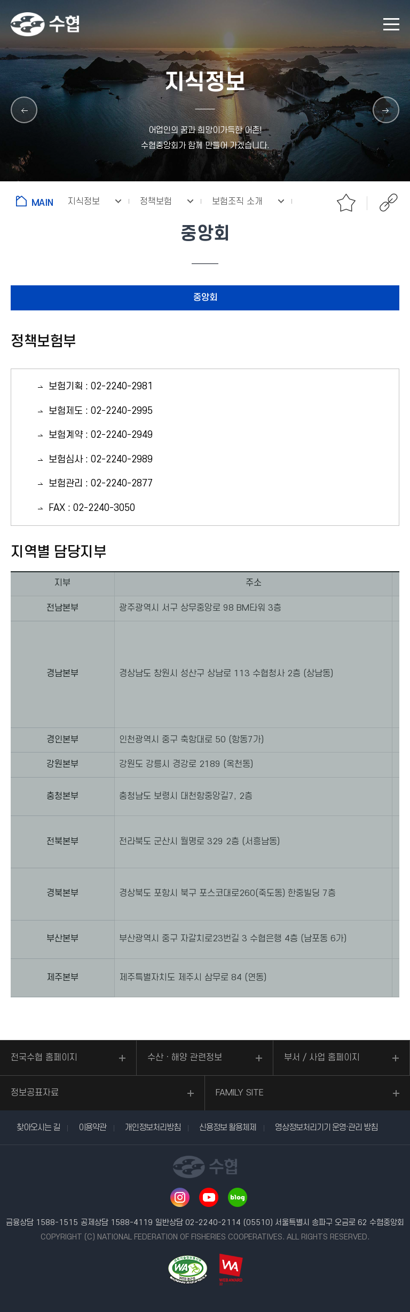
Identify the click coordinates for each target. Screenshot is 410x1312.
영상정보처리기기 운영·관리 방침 (326, 1127)
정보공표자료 (35, 1093)
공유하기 (388, 203)
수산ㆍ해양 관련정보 (184, 1057)
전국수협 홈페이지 (44, 1057)
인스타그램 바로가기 (180, 1197)
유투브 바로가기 (208, 1197)
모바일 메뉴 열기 (391, 24)
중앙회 (205, 297)
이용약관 (92, 1127)
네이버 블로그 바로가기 (237, 1197)
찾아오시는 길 (38, 1127)
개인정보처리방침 (152, 1127)
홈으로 (36, 201)
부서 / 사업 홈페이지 (322, 1057)
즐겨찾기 (346, 203)
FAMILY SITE (240, 1093)
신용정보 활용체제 (227, 1127)
